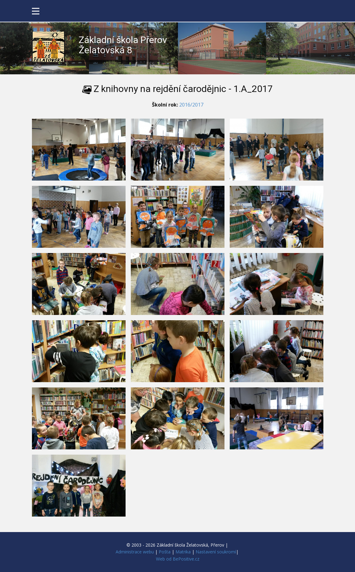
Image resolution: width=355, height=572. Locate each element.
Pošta (165, 552)
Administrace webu (135, 552)
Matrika (183, 552)
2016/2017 (191, 104)
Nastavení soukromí (216, 552)
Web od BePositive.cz (177, 559)
